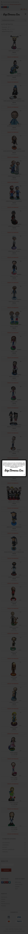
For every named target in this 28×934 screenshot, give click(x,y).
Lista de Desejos (18, 884)
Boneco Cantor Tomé (14, 451)
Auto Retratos (6, 842)
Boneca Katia (14, 652)
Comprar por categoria (14, 20)
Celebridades (5, 845)
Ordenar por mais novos (7, 31)
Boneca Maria (14, 827)
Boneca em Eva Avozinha (14, 226)
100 (10, 29)
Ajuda (16, 888)
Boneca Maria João (14, 802)
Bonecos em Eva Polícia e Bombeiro (14, 201)
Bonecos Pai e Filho (14, 702)
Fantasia (3, 901)
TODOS (13, 29)
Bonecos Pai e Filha (14, 627)
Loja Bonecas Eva (20, 931)
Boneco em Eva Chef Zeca (14, 251)
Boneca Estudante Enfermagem (14, 527)
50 (8, 29)
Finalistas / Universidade (8, 849)
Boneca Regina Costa (14, 376)
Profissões (5, 851)
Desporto (4, 847)
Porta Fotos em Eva (5, 903)
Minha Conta (18, 882)
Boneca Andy (14, 602)
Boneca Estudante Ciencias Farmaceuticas (14, 552)
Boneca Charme (14, 727)
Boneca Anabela (14, 752)
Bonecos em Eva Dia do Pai (14, 176)
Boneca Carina (14, 401)
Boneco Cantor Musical (14, 577)
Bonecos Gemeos (14, 326)
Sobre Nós (11, 929)
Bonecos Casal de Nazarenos (14, 426)
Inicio (7, 929)
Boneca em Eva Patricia (14, 301)
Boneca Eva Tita (14, 276)
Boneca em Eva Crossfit (14, 50)
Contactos (17, 886)
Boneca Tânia (14, 351)
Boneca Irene (14, 677)
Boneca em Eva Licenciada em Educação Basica (14, 101)
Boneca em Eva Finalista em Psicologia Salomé (14, 151)
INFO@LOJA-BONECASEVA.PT (15, 4)
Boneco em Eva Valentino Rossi (14, 75)
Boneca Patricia (14, 476)
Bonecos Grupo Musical (14, 501)
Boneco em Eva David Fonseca (14, 126)
